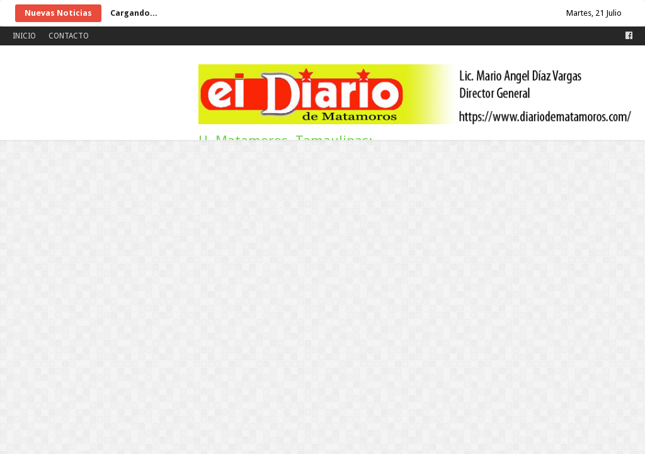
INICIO (24, 36)
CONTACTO (69, 36)
